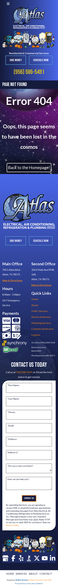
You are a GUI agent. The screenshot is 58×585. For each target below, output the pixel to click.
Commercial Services (42, 328)
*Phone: (11, 412)
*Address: (12, 439)
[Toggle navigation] (8, 3)
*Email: (10, 425)
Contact (35, 334)
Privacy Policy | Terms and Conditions (29, 583)
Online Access (21, 580)
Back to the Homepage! (29, 167)
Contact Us (29, 498)
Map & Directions (12, 280)
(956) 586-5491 (29, 72)
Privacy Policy (12, 525)
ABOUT (33, 573)
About (34, 305)
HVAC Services (39, 311)
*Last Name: (13, 398)
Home (34, 299)
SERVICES (21, 573)
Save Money (16, 60)
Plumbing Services (41, 322)
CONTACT (46, 573)
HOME (10, 573)
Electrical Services (41, 316)
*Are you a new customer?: (20, 466)
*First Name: (13, 385)
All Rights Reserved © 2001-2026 (39, 580)
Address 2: (12, 452)
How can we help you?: (18, 479)
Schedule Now (40, 60)
